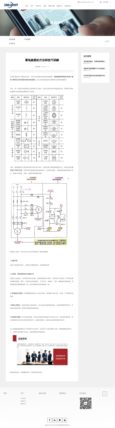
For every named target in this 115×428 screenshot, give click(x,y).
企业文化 (12, 43)
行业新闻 (27, 39)
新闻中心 (60, 6)
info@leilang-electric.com (86, 2)
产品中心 (38, 6)
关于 (31, 6)
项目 (45, 6)
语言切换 (106, 2)
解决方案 (52, 6)
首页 (26, 6)
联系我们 (68, 6)
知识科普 (12, 39)
